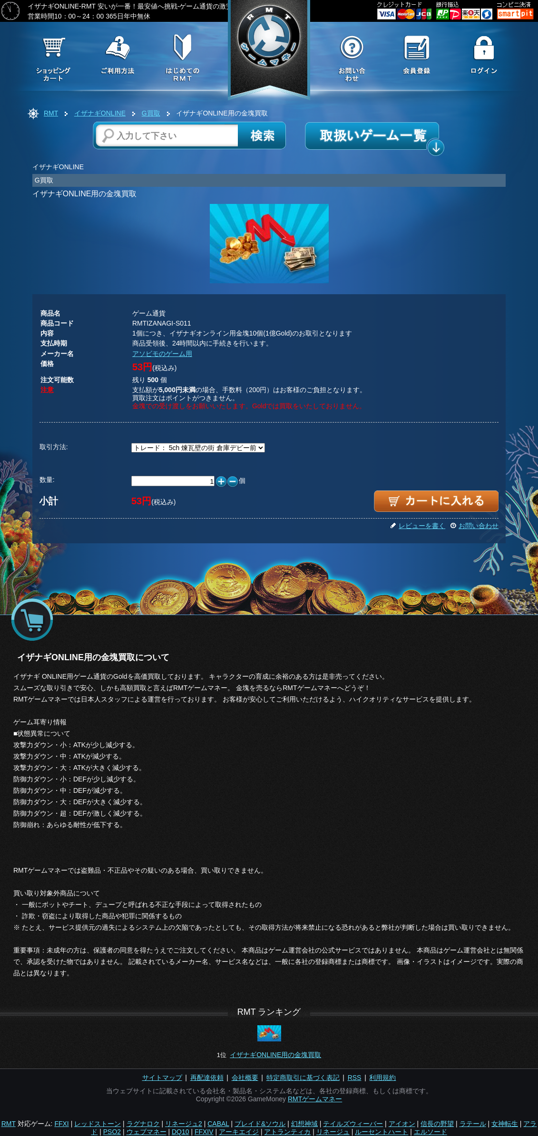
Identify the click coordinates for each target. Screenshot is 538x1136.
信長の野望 (437, 1123)
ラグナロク (143, 1123)
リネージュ (333, 1132)
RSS (355, 1077)
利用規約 (382, 1077)
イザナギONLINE (100, 113)
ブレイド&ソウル (260, 1123)
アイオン (402, 1123)
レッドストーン (97, 1123)
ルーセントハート (381, 1132)
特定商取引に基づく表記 (303, 1077)
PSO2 (112, 1132)
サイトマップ (162, 1077)
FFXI (61, 1123)
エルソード (430, 1132)
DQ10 (180, 1132)
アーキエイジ (239, 1132)
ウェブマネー (146, 1132)
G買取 (151, 113)
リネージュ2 (183, 1123)
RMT (51, 113)
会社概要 (245, 1077)
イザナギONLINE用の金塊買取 (275, 1055)
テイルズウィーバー (353, 1123)
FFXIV (204, 1132)
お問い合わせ (474, 525)
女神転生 (504, 1123)
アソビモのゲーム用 (162, 353)
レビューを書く (417, 525)
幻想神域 (304, 1123)
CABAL (218, 1123)
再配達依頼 (207, 1077)
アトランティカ (287, 1132)
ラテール (473, 1123)
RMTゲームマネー (315, 1099)
